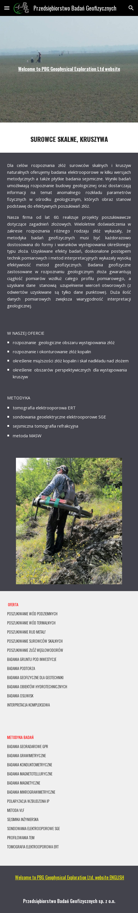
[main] (69, 69)
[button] (7, 8)
